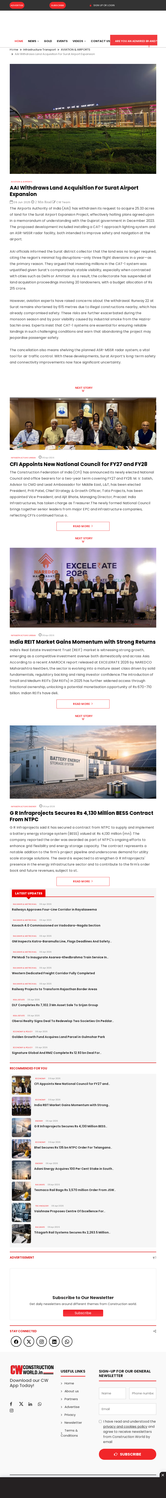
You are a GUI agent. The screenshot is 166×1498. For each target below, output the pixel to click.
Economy (40, 1078)
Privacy (70, 1414)
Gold (48, 41)
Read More (83, 526)
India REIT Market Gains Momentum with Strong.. (72, 1105)
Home (19, 41)
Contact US (100, 41)
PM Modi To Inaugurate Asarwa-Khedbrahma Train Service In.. (60, 957)
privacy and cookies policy (125, 1426)
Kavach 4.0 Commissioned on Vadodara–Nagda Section (56, 925)
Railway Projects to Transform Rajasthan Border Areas (54, 989)
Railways (40, 1184)
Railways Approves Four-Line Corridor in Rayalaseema (54, 909)
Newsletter (73, 1422)
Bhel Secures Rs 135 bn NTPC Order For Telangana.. (73, 1147)
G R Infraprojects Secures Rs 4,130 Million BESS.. (70, 1126)
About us (72, 1391)
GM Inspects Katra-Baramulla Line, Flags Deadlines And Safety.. (61, 941)
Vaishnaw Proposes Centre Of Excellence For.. (69, 1211)
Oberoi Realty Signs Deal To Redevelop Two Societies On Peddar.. (63, 1021)
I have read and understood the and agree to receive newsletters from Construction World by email (129, 1431)
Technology (41, 1206)
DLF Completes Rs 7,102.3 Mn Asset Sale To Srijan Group (55, 1005)
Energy (39, 1121)
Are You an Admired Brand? (136, 41)
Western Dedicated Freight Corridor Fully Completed (53, 973)
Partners (71, 1399)
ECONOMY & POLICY (22, 1031)
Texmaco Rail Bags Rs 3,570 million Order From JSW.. (75, 1190)
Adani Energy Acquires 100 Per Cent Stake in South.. (74, 1169)
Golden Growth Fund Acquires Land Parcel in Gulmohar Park (58, 1037)
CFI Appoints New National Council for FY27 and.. (72, 1084)
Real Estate (19, 999)
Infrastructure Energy (23, 806)
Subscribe (57, 5)
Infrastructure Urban (23, 457)
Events (62, 41)
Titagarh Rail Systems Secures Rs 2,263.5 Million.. (72, 1232)
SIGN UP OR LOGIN (102, 5)
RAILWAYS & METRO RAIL (24, 904)
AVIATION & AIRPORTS (21, 181)
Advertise (17, 5)
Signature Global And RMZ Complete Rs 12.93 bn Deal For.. (56, 1053)
